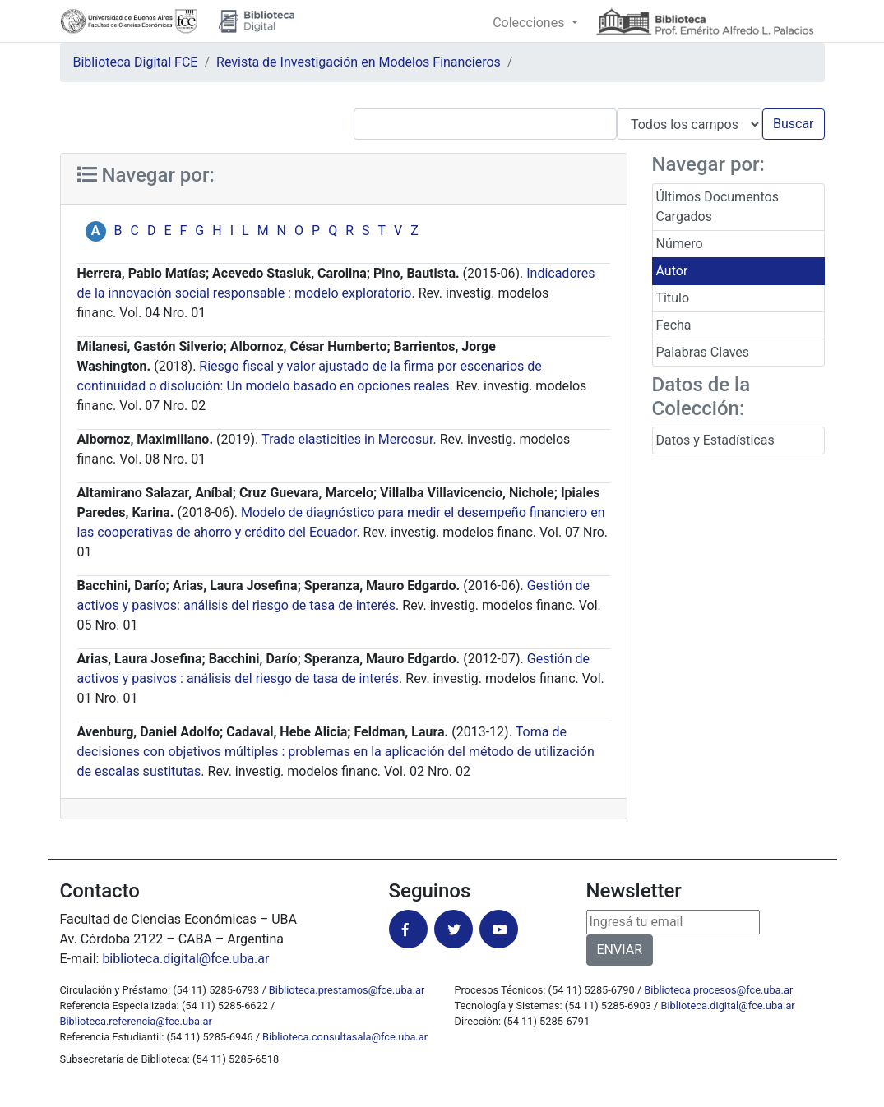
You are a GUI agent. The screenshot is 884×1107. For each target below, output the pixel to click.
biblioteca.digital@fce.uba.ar (185, 958)
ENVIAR (619, 949)
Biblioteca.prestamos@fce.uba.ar (346, 990)
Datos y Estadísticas (715, 440)
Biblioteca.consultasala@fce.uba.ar (345, 1037)
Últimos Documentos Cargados (717, 206)
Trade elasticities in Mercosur (347, 439)
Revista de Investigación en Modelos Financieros (358, 62)
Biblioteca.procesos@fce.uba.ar (718, 990)
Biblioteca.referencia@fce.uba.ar (136, 1021)
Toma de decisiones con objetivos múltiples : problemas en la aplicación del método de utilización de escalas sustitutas (336, 751)
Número (679, 243)
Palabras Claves (703, 352)
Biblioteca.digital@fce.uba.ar (728, 1005)
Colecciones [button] (530, 22)
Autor (672, 271)
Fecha (674, 325)
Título (673, 298)
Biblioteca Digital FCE (135, 62)
